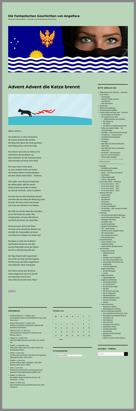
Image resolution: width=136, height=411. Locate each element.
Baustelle (103, 166)
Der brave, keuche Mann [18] (113, 260)
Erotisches (103, 213)
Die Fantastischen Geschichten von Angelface (44, 16)
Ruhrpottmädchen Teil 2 (111, 298)
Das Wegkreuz (108, 320)
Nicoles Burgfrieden (108, 224)
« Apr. (61, 339)
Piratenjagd (105, 175)
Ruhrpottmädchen (109, 295)
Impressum (104, 106)
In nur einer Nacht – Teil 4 (110, 191)
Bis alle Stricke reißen (110, 286)
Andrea (105, 273)
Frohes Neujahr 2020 (108, 242)
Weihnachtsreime (107, 244)
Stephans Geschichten (109, 280)
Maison (105, 302)
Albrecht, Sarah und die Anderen (114, 338)
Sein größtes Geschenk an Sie (113, 262)
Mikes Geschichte (107, 275)
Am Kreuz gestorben (110, 329)
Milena (105, 255)
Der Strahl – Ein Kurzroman (110, 153)
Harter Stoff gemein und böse (111, 311)
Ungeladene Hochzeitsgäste (110, 137)
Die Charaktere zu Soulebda (110, 115)
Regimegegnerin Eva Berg (111, 309)
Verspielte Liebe (106, 222)
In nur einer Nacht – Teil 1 (110, 184)
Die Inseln (106, 124)
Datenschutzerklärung (107, 108)
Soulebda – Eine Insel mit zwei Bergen (114, 132)
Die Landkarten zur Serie (109, 117)
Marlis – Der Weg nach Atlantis (112, 173)
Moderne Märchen (106, 193)
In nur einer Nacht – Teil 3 (110, 188)
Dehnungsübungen (108, 237)
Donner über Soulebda (108, 157)
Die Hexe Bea (107, 331)
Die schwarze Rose (107, 233)
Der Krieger (105, 139)
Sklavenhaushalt (108, 253)
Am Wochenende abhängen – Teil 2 (113, 217)
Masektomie (107, 336)
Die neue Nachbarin (109, 300)
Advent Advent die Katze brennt (112, 246)
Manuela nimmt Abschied (111, 333)
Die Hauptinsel (108, 121)
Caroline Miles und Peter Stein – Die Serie (114, 112)
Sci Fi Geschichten (106, 170)
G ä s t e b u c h (104, 162)
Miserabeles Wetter (109, 327)
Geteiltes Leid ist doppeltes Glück (112, 231)
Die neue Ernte (108, 322)
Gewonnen (105, 202)
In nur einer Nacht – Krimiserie (110, 182)
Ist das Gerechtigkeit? (108, 206)
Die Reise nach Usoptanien (112, 257)
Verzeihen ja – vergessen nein (111, 135)
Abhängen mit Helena (108, 220)
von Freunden (104, 249)
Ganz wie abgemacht (110, 266)
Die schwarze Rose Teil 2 (109, 235)
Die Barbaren (105, 199)
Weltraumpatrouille (108, 177)
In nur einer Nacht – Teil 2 (110, 186)
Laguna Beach (106, 195)
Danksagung (105, 97)
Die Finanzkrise (106, 204)
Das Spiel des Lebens (110, 282)
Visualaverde (105, 197)
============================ (111, 159)
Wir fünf (106, 289)
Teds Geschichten (107, 304)
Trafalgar (104, 141)
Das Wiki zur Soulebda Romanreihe (115, 126)
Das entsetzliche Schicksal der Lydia (115, 313)
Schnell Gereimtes (106, 240)
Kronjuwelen (107, 264)
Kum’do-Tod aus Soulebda (110, 155)
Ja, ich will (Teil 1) (109, 284)
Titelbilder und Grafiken (109, 168)
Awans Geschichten (108, 251)
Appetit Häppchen (109, 278)
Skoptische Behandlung (109, 226)
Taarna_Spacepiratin (108, 179)
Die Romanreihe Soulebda (108, 110)
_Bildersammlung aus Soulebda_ (114, 119)
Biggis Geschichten (108, 269)
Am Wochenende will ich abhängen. (113, 215)
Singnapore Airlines (110, 307)
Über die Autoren (107, 103)
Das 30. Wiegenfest (109, 293)
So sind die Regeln (109, 271)
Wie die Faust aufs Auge (111, 291)
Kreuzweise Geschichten (111, 324)
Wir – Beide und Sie (108, 228)
